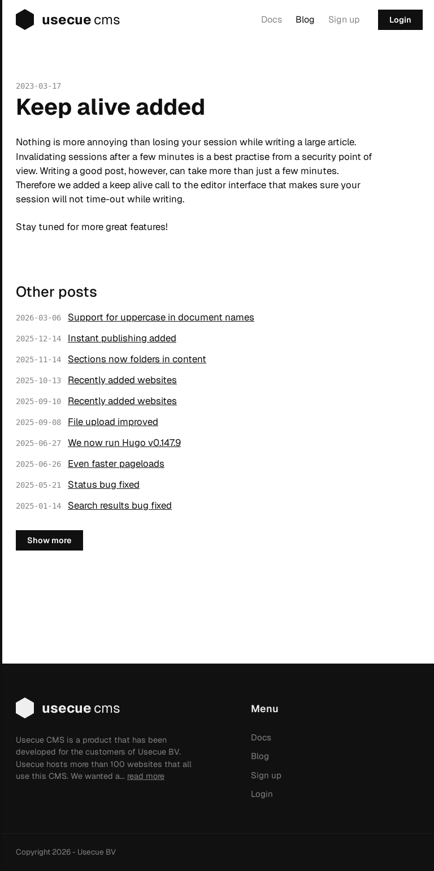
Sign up (344, 19)
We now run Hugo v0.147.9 (124, 442)
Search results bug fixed (120, 505)
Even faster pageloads (116, 463)
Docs (271, 19)
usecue (60, 20)
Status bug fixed (104, 484)
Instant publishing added (122, 338)
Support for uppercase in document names (161, 317)
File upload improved (113, 421)
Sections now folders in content (137, 359)
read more (145, 776)
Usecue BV (96, 852)
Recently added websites (122, 380)
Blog (305, 19)
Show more (49, 540)
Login (400, 20)
